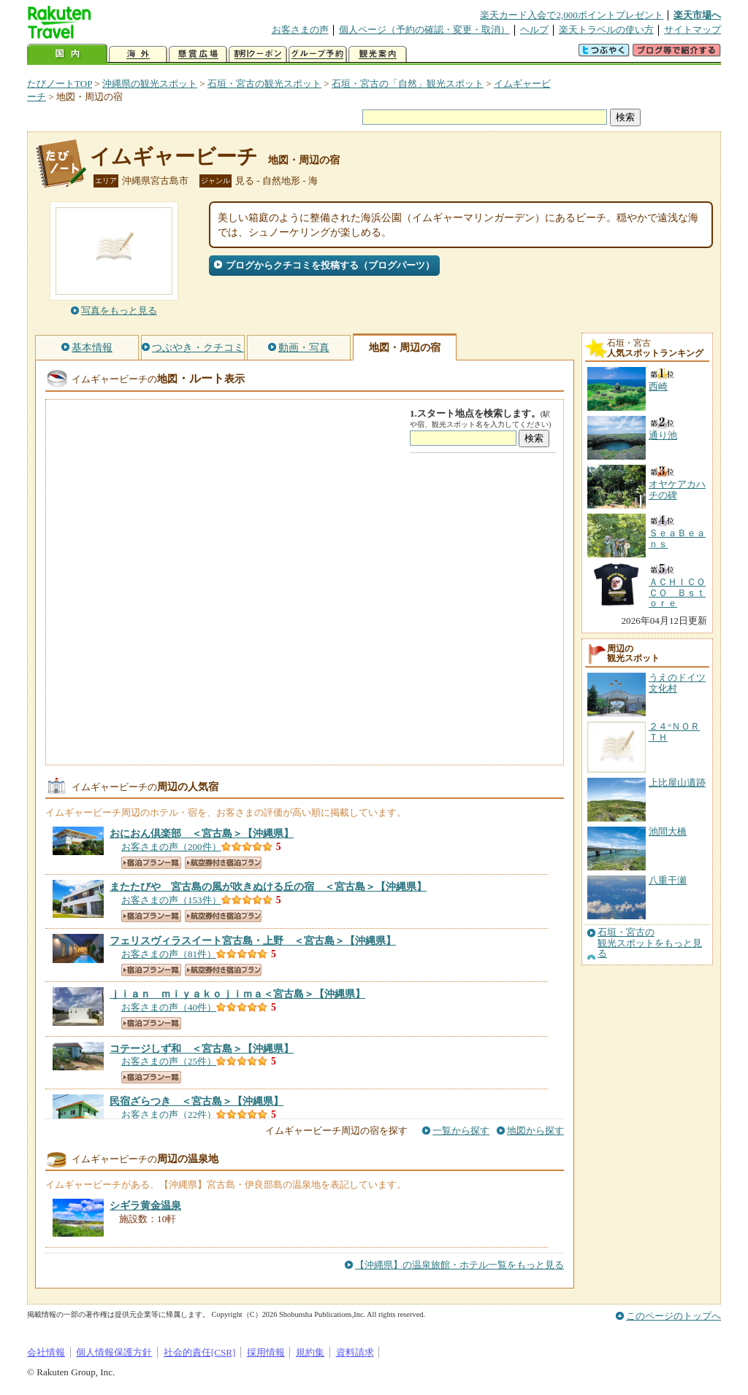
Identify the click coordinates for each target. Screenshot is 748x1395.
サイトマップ (692, 29)
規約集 (310, 1352)
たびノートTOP (59, 83)
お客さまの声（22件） (168, 1114)
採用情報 (266, 1352)
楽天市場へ (697, 14)
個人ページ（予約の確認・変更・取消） (424, 29)
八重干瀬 (668, 880)
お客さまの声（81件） (168, 953)
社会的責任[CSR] (200, 1352)
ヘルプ (534, 29)
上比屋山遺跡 (677, 782)
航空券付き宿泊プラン (223, 863)
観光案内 (377, 54)
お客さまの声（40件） (168, 1007)
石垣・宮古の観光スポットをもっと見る (650, 943)
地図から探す (535, 1130)
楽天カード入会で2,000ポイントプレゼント (571, 14)
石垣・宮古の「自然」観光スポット (408, 83)
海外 (138, 54)
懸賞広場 (198, 54)
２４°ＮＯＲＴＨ (674, 731)
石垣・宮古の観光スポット (264, 83)
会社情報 (46, 1352)
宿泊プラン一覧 (151, 863)
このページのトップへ (673, 1315)
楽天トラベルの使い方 (606, 29)
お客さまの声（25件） (168, 1061)
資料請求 (355, 1352)
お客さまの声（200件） (171, 846)
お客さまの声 (300, 29)
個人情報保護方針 (114, 1352)
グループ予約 (318, 54)
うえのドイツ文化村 (677, 682)
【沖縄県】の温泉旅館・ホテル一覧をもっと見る (459, 1264)
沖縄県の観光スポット (149, 83)
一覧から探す (460, 1130)
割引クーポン (258, 54)
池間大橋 (668, 831)
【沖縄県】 (202, 833)
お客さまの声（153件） (171, 899)
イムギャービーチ (174, 156)
